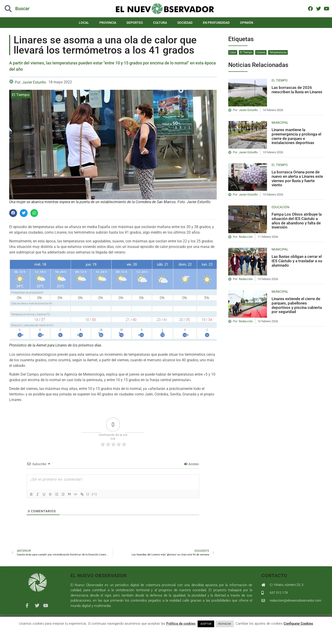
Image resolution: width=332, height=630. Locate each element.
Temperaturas (278, 52)
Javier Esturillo (34, 82)
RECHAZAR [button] (224, 623)
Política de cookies (181, 623)
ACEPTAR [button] (205, 623)
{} (89, 494)
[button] (13, 213)
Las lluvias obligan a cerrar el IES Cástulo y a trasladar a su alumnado (297, 260)
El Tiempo (21, 94)
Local (84, 22)
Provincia (107, 22)
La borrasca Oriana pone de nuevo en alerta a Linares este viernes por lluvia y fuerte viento (297, 178)
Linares (260, 52)
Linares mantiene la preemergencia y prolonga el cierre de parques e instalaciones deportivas (296, 136)
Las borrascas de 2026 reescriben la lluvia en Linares (297, 89)
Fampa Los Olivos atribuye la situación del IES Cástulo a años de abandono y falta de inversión (297, 220)
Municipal (280, 122)
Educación (280, 207)
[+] (95, 494)
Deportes (135, 22)
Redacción (246, 236)
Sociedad (185, 22)
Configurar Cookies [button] (298, 623)
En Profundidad (216, 22)
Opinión (246, 22)
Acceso (191, 464)
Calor (232, 52)
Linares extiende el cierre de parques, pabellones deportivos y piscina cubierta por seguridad (297, 305)
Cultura (160, 22)
